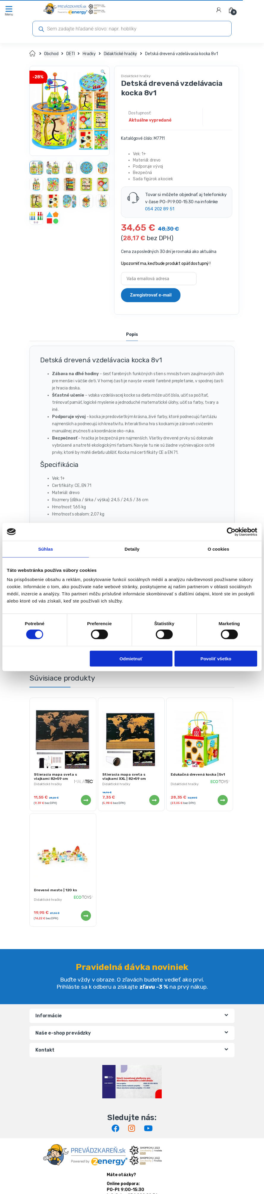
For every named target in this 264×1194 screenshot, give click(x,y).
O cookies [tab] (218, 548)
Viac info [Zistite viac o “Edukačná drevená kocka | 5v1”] (222, 800)
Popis (132, 335)
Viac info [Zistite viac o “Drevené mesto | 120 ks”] (85, 916)
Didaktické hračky (120, 53)
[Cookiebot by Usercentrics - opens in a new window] (231, 531)
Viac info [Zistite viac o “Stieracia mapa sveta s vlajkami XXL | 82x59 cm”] (154, 800)
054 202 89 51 (159, 209)
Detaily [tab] (132, 548)
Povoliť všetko (215, 658)
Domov (32, 53)
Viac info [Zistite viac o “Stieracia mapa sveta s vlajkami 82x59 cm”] (85, 800)
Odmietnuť (131, 658)
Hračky (89, 53)
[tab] (132, 335)
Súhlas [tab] (45, 548)
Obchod (51, 53)
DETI (70, 53)
